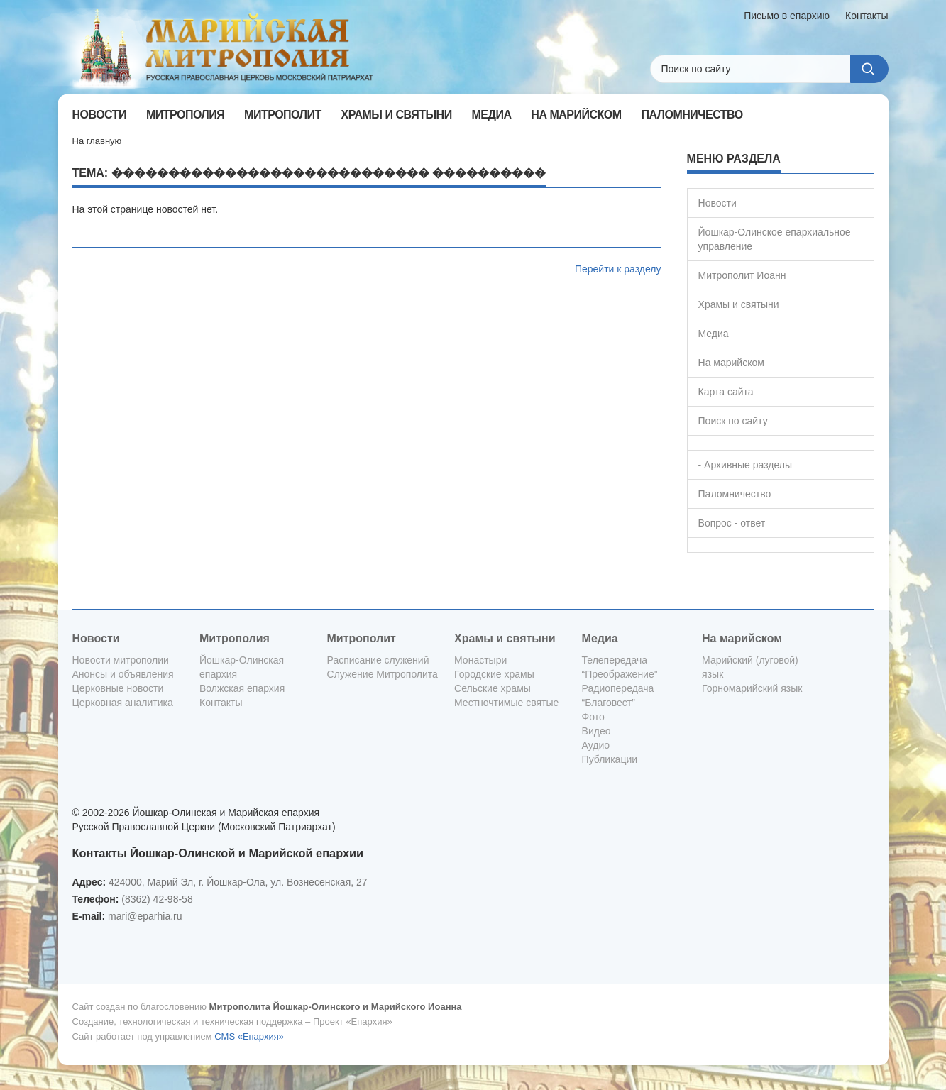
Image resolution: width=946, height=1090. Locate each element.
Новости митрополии (120, 660)
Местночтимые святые (506, 702)
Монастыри (480, 660)
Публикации (609, 759)
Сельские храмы (492, 688)
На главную (97, 141)
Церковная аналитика (122, 702)
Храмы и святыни (738, 304)
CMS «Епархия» (249, 1036)
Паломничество (734, 494)
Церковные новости (118, 688)
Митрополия (234, 638)
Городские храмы (494, 674)
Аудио (596, 745)
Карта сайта (726, 391)
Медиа (713, 333)
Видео (596, 731)
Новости (717, 203)
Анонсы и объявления (123, 674)
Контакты (866, 16)
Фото (593, 716)
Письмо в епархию (787, 16)
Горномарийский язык (752, 688)
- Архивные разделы (745, 464)
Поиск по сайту (733, 420)
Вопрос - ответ (732, 523)
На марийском (731, 362)
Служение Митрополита (382, 674)
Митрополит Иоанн (742, 275)
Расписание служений (378, 660)
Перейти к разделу (618, 269)
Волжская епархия (242, 688)
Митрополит (361, 638)
